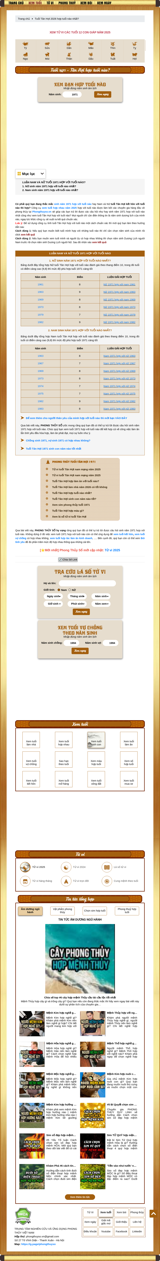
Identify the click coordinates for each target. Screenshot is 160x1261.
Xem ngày (104, 2)
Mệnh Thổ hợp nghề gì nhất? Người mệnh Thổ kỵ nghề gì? (122, 1043)
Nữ (72, 589)
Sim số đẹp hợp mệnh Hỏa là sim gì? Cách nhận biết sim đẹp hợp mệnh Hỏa (61, 1135)
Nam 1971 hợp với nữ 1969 (119, 370)
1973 (40, 307)
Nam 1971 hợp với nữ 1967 (119, 363)
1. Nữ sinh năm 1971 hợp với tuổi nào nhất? (49, 186)
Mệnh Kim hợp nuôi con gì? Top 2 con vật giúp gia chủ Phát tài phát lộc (122, 1073)
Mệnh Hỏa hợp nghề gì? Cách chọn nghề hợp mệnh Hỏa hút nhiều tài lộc (61, 1043)
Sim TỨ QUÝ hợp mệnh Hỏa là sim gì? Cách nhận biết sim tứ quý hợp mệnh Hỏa (122, 1135)
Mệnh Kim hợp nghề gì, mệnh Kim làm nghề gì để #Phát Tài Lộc (61, 1012)
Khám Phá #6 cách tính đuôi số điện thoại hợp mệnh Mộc (61, 1165)
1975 (40, 393)
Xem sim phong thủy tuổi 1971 (71, 504)
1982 (40, 322)
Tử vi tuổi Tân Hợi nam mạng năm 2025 (76, 469)
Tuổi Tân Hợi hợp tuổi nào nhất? (72, 492)
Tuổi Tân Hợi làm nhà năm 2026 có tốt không (79, 487)
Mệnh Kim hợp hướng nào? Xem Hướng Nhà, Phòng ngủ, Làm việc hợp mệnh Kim (61, 1104)
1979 (40, 314)
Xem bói (86, 2)
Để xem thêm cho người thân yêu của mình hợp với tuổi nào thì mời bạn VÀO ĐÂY (76, 418)
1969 (40, 299)
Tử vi (50, 2)
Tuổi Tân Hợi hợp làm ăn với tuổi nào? (75, 481)
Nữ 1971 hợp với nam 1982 (119, 322)
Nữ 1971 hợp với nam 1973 (119, 307)
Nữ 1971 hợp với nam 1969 (119, 299)
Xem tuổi (35, 2)
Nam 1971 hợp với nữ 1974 (119, 386)
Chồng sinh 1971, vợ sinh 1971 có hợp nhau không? (58, 440)
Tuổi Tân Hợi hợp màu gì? (68, 510)
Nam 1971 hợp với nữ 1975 (119, 393)
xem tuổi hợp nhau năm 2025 (59, 207)
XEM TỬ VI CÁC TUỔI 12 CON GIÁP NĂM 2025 (80, 32)
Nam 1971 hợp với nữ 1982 (119, 401)
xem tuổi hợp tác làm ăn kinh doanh (71, 538)
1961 (40, 284)
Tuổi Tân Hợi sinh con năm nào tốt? (74, 498)
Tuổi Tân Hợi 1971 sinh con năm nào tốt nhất (53, 448)
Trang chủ (16, 2)
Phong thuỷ (67, 2)
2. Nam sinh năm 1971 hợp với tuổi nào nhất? (50, 190)
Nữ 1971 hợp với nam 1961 (119, 284)
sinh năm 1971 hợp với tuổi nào (73, 204)
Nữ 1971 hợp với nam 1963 (119, 291)
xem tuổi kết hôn (123, 534)
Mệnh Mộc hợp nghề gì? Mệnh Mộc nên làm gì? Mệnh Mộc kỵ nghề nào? (61, 1073)
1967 (40, 363)
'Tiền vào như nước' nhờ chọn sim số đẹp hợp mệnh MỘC (122, 1165)
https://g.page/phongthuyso (38, 1244)
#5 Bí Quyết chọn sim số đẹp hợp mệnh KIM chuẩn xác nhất (122, 1104)
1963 (40, 291)
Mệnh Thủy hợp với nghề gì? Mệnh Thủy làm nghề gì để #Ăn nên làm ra (122, 1012)
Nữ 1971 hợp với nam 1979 (119, 314)
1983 (40, 408)
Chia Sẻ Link (70, 559)
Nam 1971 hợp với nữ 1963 (119, 355)
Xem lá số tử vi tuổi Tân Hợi (69, 516)
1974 (40, 386)
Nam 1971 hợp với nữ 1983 (119, 408)
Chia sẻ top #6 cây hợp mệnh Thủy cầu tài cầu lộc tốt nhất (80, 997)
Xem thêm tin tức (80, 1197)
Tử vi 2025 (112, 550)
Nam (62, 589)
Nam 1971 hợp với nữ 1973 (119, 378)
